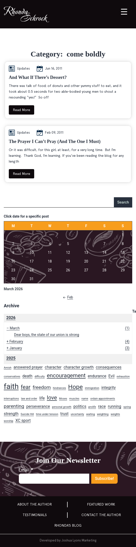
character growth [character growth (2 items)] (79, 367)
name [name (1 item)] (84, 398)
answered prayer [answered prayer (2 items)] (28, 367)
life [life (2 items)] (41, 398)
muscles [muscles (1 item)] (74, 398)
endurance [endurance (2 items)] (97, 376)
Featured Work (101, 504)
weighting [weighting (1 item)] (103, 414)
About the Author (34, 504)
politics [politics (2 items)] (79, 406)
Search (123, 202)
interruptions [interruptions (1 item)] (11, 398)
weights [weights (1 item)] (115, 414)
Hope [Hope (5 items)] (75, 386)
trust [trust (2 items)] (64, 413)
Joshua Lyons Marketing (78, 540)
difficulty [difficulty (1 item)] (39, 376)
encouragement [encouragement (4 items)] (66, 375)
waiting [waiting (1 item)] (90, 414)
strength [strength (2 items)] (11, 413)
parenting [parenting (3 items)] (14, 406)
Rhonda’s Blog (67, 525)
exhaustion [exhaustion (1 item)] (123, 376)
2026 (11, 317)
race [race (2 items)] (102, 406)
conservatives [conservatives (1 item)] (12, 376)
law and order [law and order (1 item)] (29, 398)
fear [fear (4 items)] (26, 387)
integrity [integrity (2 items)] (108, 387)
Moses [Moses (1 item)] (63, 398)
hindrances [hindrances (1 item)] (59, 388)
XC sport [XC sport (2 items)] (23, 420)
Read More (21, 110)
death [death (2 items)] (27, 376)
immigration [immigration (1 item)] (92, 388)
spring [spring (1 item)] (127, 407)
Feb (67, 297)
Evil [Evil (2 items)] (111, 376)
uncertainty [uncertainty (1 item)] (77, 414)
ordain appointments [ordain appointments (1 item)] (102, 398)
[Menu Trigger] (124, 11)
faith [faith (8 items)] (11, 386)
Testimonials (35, 515)
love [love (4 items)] (52, 397)
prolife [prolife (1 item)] (92, 407)
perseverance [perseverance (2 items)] (38, 406)
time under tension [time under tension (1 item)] (47, 414)
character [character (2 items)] (53, 367)
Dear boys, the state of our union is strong (46, 335)
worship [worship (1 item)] (8, 421)
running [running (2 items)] (114, 406)
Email (25, 469)
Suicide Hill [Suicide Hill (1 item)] (27, 414)
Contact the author (101, 515)
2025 (11, 358)
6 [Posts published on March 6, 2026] (86, 244)
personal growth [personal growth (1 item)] (61, 407)
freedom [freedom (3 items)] (42, 387)
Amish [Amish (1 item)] (7, 367)
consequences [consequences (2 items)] (108, 367)
